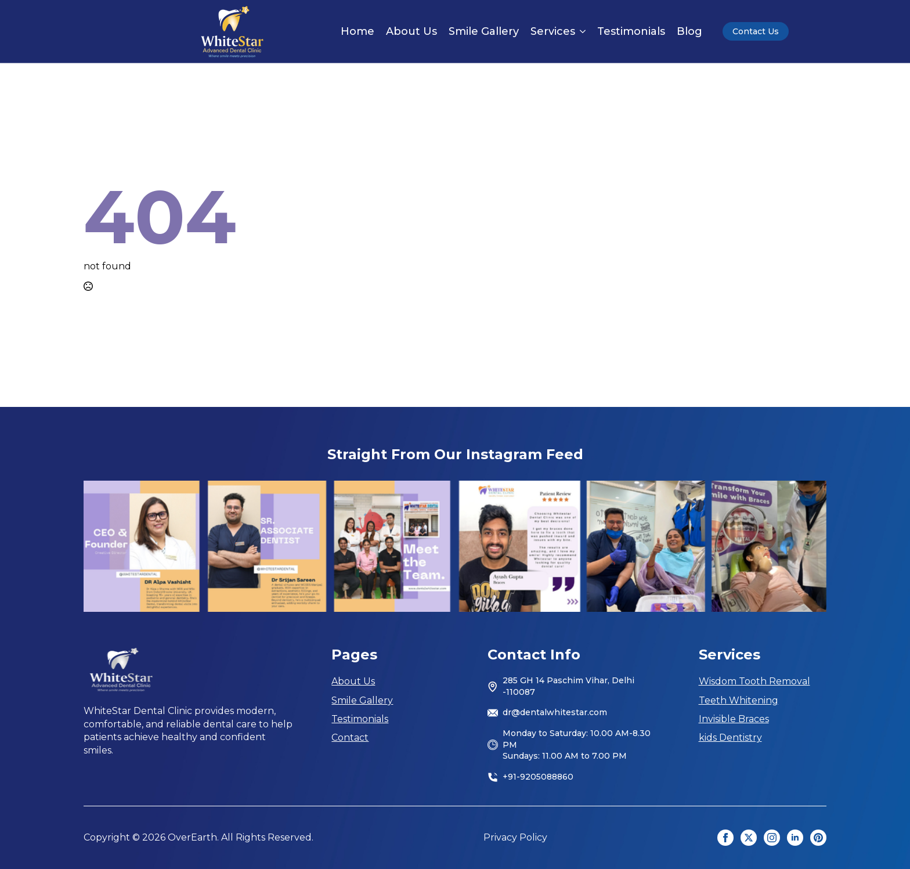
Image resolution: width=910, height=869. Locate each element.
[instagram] (772, 838)
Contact (350, 737)
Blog (689, 31)
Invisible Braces (734, 718)
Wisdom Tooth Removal (754, 681)
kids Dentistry (730, 737)
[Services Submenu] (580, 31)
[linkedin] (795, 838)
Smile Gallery (484, 31)
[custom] (818, 838)
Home (357, 31)
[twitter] (749, 838)
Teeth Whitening (738, 700)
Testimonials (631, 31)
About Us (411, 31)
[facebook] (725, 838)
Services (552, 31)
